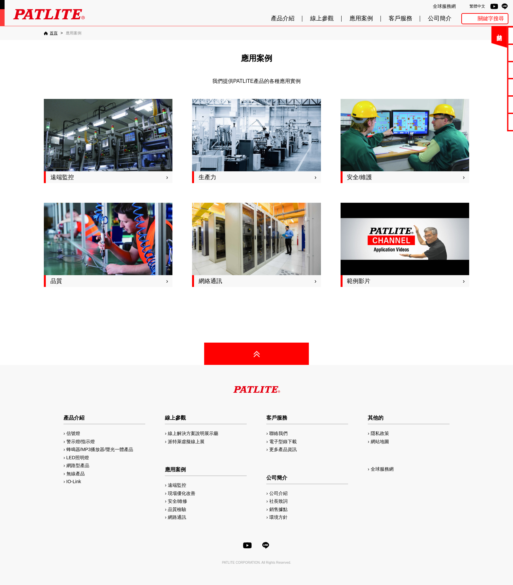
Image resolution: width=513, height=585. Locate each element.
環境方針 (278, 517)
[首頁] (51, 33)
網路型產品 (490, 121)
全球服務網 (444, 6)
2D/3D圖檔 (491, 87)
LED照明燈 (77, 457)
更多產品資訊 (283, 449)
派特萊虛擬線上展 (186, 441)
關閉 (460, 37)
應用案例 (361, 18)
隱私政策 (380, 433)
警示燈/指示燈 (80, 441)
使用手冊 (490, 70)
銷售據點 (278, 509)
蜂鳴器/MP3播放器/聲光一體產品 (99, 449)
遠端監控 (177, 485)
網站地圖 (380, 441)
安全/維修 (177, 501)
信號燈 (73, 433)
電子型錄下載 (490, 52)
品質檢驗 (177, 509)
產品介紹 (282, 18)
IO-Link (73, 481)
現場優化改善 (181, 493)
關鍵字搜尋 (491, 18)
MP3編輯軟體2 (490, 104)
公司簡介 (439, 18)
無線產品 (75, 473)
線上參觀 (322, 18)
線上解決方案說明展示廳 (193, 433)
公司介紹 (278, 493)
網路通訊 (177, 517)
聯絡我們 (490, 35)
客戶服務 (400, 18)
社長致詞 (278, 501)
